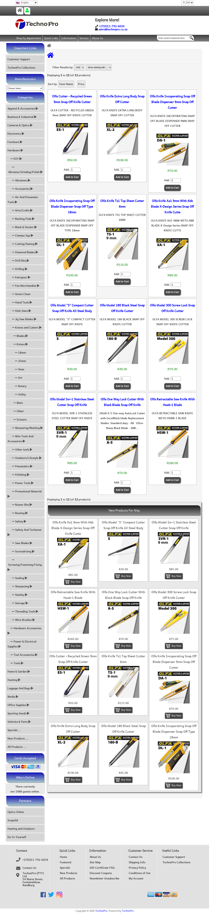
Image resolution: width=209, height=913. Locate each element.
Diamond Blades (22, 252)
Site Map (95, 862)
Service (84, 38)
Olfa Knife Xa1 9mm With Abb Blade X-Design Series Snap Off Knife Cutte (172, 206)
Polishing (18, 474)
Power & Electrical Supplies (21, 644)
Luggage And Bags (20, 688)
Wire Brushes (21, 619)
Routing (17, 513)
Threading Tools (22, 611)
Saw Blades (19, 543)
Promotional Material (24, 494)
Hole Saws (19, 310)
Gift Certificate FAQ (102, 868)
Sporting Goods (18, 713)
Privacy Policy (137, 868)
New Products (68, 873)
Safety (16, 521)
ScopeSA (12, 820)
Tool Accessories (22, 654)
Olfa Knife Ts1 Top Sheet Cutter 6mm (122, 203)
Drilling (17, 268)
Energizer (18, 277)
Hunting (13, 679)
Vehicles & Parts (19, 721)
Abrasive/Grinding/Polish (25, 169)
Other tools (19, 449)
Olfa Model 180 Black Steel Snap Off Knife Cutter (122, 308)
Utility (16, 394)
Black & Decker (22, 227)
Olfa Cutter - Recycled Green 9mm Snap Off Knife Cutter (72, 99)
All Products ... (16, 746)
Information (68, 38)
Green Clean (18, 294)
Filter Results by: (63, 67)
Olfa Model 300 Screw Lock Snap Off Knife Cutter (172, 308)
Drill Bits (18, 260)
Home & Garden (18, 671)
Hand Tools (19, 302)
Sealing (17, 578)
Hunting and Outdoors (21, 828)
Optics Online (15, 811)
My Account (136, 878)
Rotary (16, 386)
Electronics (15, 133)
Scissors (16, 419)
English (22, 2)
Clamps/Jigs (20, 235)
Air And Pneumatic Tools (22, 199)
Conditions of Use (139, 873)
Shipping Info (137, 862)
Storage (17, 603)
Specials (65, 868)
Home (63, 857)
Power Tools (20, 483)
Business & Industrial (22, 116)
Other (15, 411)
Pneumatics (19, 466)
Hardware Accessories (24, 631)
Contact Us (29, 868)
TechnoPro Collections (21, 67)
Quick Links (51, 38)
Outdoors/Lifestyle (24, 457)
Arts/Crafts (20, 210)
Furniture (14, 142)
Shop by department (28, 38)
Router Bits (19, 504)
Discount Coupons (101, 873)
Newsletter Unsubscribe (104, 878)
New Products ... (17, 738)
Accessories (20, 188)
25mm (16, 361)
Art (14, 377)
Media (12, 696)
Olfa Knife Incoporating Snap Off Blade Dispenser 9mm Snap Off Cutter (172, 102)
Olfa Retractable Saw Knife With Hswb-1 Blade (172, 402)
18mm (16, 352)
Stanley (17, 594)
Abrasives (18, 180)
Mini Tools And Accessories (20, 439)
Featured (65, 862)
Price (81, 84)
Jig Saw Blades (21, 319)
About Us (97, 38)
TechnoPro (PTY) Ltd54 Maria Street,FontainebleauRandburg (33, 879)
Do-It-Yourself (16, 837)
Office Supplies (18, 705)
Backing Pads (20, 218)
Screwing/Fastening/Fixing (25, 564)
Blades (17, 335)
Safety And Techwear (24, 532)
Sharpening (19, 586)
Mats (15, 402)
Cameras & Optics (19, 125)
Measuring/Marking (25, 427)
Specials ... (14, 730)
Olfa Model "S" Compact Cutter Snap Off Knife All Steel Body (72, 308)
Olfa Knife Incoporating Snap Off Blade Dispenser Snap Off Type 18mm (72, 206)
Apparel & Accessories (22, 108)
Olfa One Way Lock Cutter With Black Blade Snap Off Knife (122, 402)
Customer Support (18, 59)
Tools (15, 663)
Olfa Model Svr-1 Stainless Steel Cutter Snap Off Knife (72, 402)
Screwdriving (20, 551)
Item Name (66, 84)
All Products (67, 878)
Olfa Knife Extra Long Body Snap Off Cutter (122, 99)
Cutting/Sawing (22, 243)
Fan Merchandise (23, 285)
